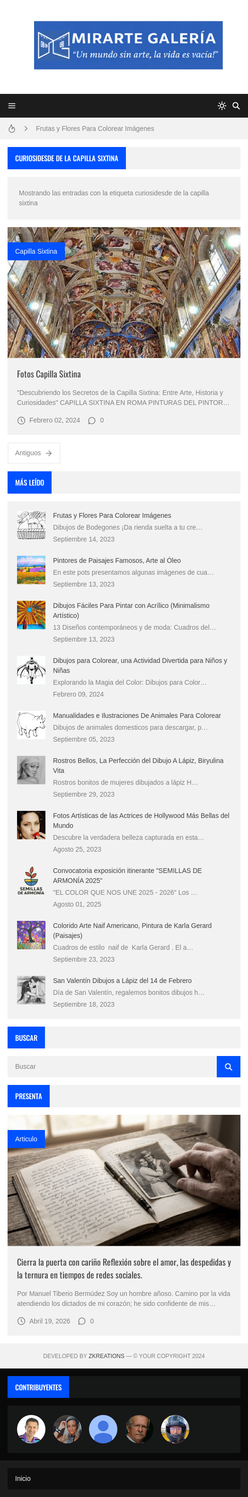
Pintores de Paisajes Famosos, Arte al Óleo (117, 560)
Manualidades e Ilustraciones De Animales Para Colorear (137, 715)
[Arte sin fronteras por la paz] (31, 1429)
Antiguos (34, 453)
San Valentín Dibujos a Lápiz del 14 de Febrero (122, 980)
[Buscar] (236, 105)
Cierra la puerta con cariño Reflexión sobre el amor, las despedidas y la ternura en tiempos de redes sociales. (124, 1268)
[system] (222, 105)
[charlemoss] (139, 1429)
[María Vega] (103, 1429)
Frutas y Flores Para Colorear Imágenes (95, 128)
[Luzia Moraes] (67, 1429)
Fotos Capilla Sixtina (49, 373)
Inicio (23, 1478)
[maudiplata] (175, 1429)
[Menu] (12, 105)
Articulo (26, 1139)
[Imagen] (124, 292)
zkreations (106, 1356)
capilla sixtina (36, 251)
